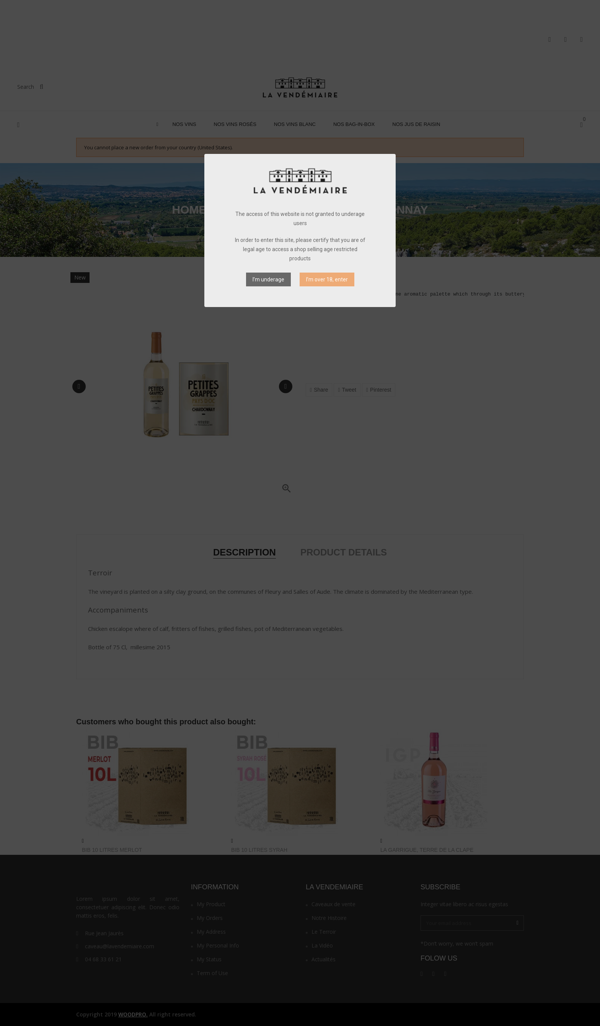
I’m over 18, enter (327, 279)
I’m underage (268, 279)
